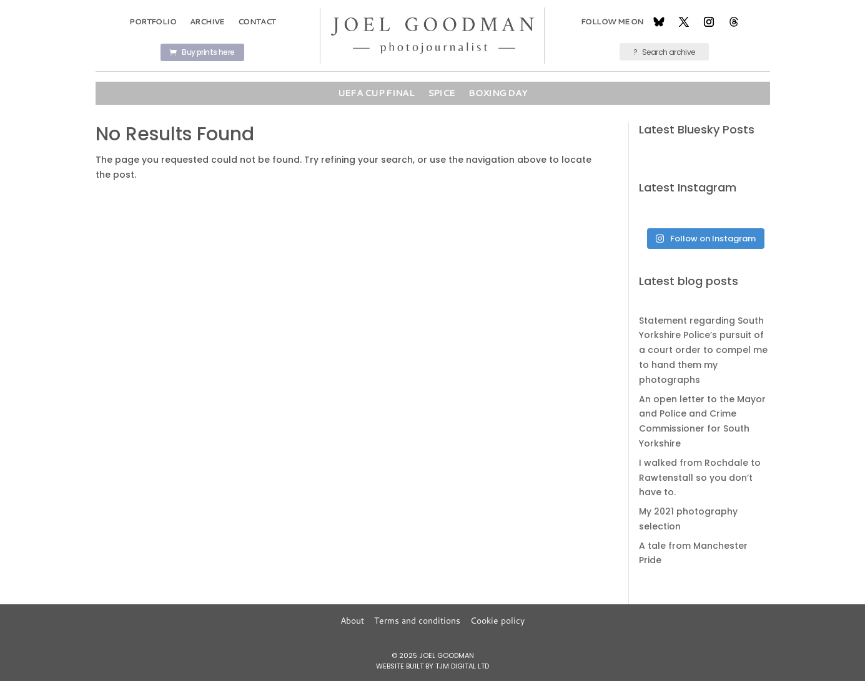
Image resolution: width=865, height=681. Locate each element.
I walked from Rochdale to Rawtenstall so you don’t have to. (700, 477)
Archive (207, 21)
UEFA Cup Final (376, 93)
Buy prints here (208, 52)
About (352, 620)
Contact (257, 21)
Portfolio (152, 21)
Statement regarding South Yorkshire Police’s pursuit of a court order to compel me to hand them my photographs (703, 350)
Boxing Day (497, 93)
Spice (441, 93)
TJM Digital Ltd (462, 666)
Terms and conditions (417, 620)
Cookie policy (497, 620)
